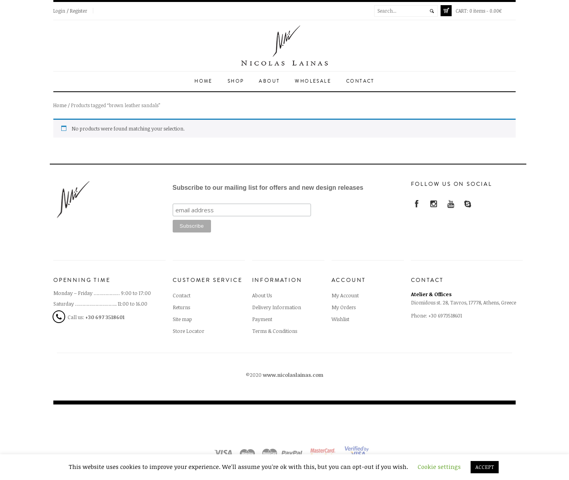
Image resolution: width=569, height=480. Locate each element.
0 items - (479, 11)
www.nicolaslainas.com (293, 374)
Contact (360, 81)
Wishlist (340, 319)
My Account (345, 295)
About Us (262, 295)
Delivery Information (276, 307)
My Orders (344, 307)
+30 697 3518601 (104, 317)
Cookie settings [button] (439, 467)
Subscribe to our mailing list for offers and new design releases (268, 187)
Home (203, 81)
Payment (262, 319)
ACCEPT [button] (484, 467)
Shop (236, 81)
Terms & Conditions (274, 330)
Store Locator (188, 330)
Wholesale (313, 81)
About (269, 81)
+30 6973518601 (445, 315)
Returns (181, 307)
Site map (182, 319)
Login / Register (70, 11)
